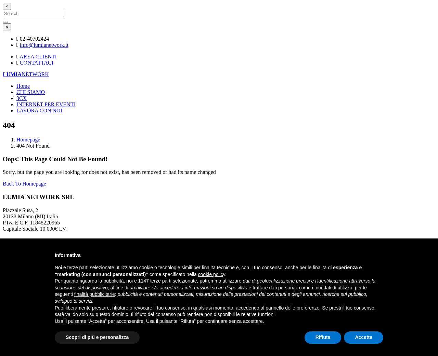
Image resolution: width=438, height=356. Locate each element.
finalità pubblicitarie (94, 294)
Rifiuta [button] (323, 337)
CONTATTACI (36, 63)
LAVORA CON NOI (39, 110)
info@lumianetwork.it (44, 45)
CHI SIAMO (30, 92)
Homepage (28, 139)
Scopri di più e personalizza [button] (97, 337)
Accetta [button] (363, 337)
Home (23, 86)
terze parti (160, 281)
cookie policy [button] (211, 274)
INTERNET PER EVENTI (46, 104)
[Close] (7, 6)
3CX (21, 98)
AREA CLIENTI (38, 56)
